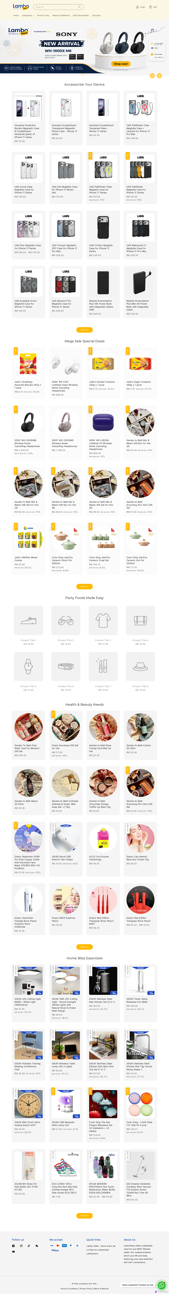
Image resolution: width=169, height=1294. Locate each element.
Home (16, 15)
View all (84, 329)
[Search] (79, 6)
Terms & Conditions (69, 1289)
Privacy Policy (86, 1289)
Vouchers (96, 15)
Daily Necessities (81, 15)
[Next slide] (159, 75)
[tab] (80, 74)
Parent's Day (43, 15)
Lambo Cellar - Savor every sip (101, 1246)
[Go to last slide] (152, 75)
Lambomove (92, 1253)
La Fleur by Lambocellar (97, 1250)
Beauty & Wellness (61, 15)
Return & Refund (101, 1289)
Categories (27, 15)
